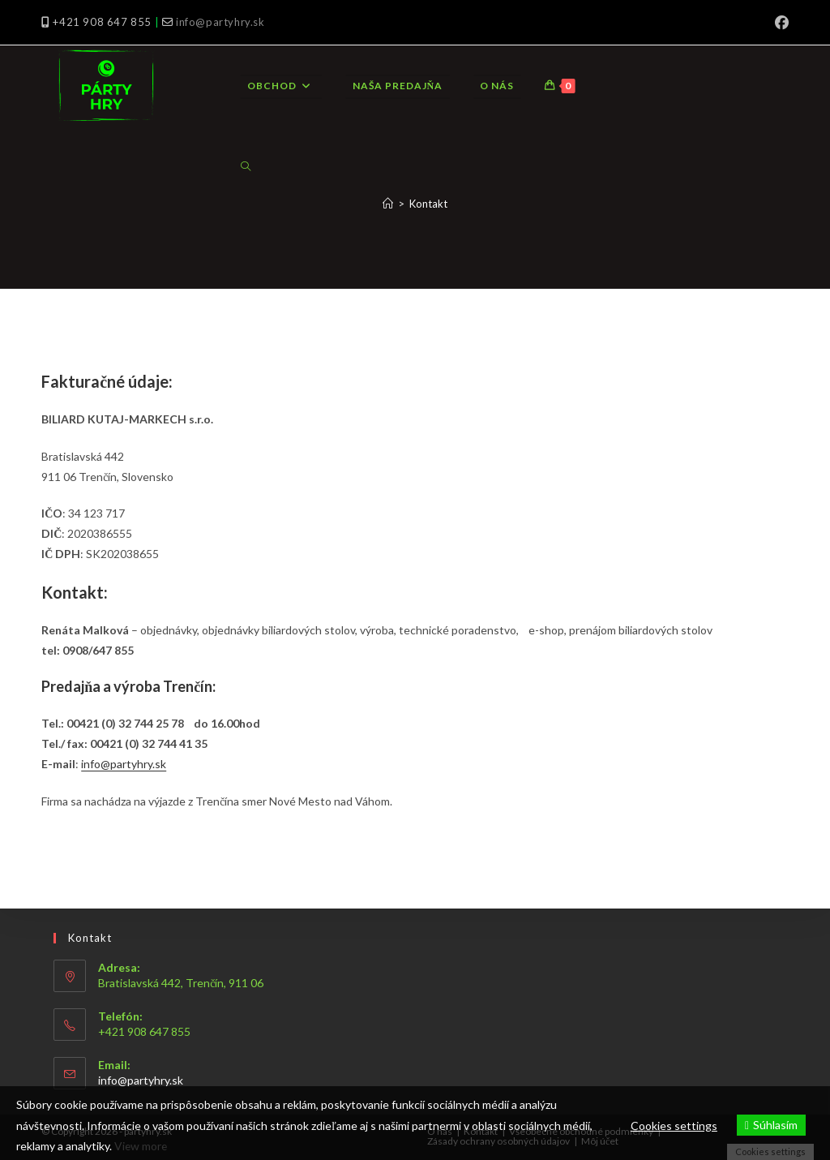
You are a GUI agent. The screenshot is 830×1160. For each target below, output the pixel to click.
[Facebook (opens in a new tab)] (779, 23)
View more (141, 1146)
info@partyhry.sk (220, 21)
